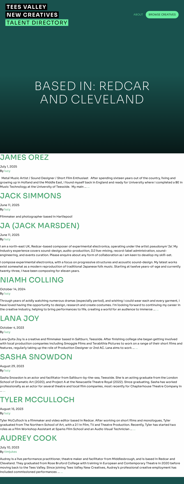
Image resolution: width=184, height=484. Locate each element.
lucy (7, 171)
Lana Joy (19, 318)
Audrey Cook (28, 438)
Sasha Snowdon (36, 357)
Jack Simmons (30, 195)
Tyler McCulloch (37, 399)
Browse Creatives (162, 14)
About (138, 14)
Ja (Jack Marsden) (39, 225)
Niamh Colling (32, 280)
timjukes (10, 452)
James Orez (24, 157)
